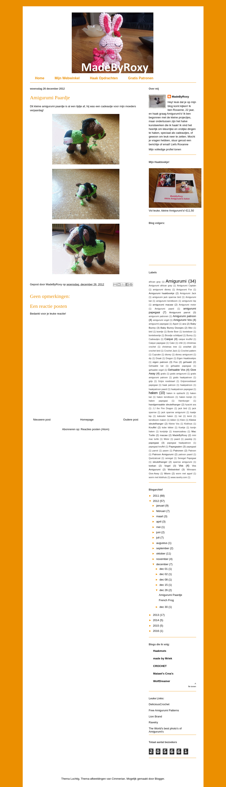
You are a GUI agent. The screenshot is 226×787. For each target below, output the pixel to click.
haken (153, 393)
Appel (175, 324)
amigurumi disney (162, 289)
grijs (151, 381)
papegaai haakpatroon (179, 443)
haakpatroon (186, 385)
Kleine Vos (174, 424)
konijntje (164, 431)
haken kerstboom (165, 397)
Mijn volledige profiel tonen (165, 149)
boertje (160, 332)
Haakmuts (159, 650)
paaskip (188, 439)
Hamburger (183, 401)
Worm (167, 473)
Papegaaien (175, 446)
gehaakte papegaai (181, 366)
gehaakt (187, 362)
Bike (190, 328)
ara (184, 323)
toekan (152, 465)
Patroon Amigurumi (163, 454)
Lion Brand (155, 716)
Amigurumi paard (164, 309)
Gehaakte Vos (176, 369)
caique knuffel (186, 339)
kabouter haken (165, 416)
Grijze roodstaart (166, 381)
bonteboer (188, 332)
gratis (163, 374)
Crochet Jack (170, 351)
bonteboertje (155, 335)
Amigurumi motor (187, 305)
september (163, 548)
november (162, 559)
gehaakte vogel (156, 370)
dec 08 (164, 579)
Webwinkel (174, 469)
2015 (156, 625)
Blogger (159, 778)
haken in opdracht (176, 393)
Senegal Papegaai (187, 458)
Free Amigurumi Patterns (164, 710)
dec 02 (164, 574)
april (159, 521)
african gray (155, 282)
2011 (156, 495)
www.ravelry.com (179, 477)
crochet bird (154, 351)
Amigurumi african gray (160, 285)
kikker (173, 420)
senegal (169, 458)
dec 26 (164, 590)
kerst (189, 416)
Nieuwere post (42, 419)
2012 (156, 501)
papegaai (154, 442)
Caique (168, 339)
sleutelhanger (160, 461)
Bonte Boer (173, 332)
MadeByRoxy (180, 96)
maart (160, 516)
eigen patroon (160, 362)
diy (150, 358)
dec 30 (164, 606)
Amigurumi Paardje (170, 595)
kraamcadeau (179, 431)
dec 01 (164, 568)
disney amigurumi (184, 354)
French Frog (166, 600)
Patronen (178, 450)
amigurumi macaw (163, 304)
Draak (159, 358)
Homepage (87, 419)
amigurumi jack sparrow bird (166, 297)
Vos (181, 465)
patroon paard (185, 454)
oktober (161, 553)
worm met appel (184, 473)
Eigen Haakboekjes (186, 358)
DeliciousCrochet (159, 704)
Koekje (182, 427)
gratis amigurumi (178, 374)
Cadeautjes (154, 339)
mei (158, 527)
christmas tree (169, 347)
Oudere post (130, 419)
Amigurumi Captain (186, 285)
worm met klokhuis (158, 477)
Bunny (189, 335)
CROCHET (160, 666)
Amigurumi (176, 281)
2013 (156, 614)
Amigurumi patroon (184, 316)
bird (150, 332)
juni (158, 532)
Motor (166, 439)
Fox (176, 362)
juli (158, 537)
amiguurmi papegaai (159, 324)
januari (160, 505)
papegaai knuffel (157, 447)
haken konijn (185, 397)
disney (168, 354)
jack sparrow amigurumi (173, 412)
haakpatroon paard (158, 389)
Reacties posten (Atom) (95, 429)
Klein (182, 420)
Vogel (167, 465)
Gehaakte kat (156, 366)
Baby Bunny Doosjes (172, 327)
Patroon (192, 451)
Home (39, 78)
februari (161, 511)
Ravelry (153, 722)
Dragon (169, 358)
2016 (156, 630)
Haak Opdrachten (104, 78)
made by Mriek (162, 658)
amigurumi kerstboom (167, 301)
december (162, 564)
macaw (164, 435)
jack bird (182, 408)
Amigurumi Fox (184, 289)
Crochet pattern (188, 351)
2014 (156, 620)
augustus (162, 543)
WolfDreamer (161, 681)
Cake (171, 343)
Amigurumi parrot (179, 312)
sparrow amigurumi (182, 462)
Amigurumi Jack (188, 293)
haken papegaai (158, 401)
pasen (166, 451)
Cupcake (156, 354)
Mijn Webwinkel (67, 78)
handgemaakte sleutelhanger (165, 404)
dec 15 (164, 584)
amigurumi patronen (158, 316)
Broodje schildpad (173, 335)
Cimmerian (118, 778)
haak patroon (169, 385)
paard (177, 439)
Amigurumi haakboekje (161, 293)
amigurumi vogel (161, 320)
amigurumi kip (189, 301)
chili (180, 343)
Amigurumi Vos (182, 319)
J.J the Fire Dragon (163, 408)
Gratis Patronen (140, 78)
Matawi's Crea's (163, 673)
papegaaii (191, 447)
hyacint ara (190, 404)
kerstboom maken (157, 420)
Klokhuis (188, 424)
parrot (155, 451)
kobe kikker (167, 427)
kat (180, 416)
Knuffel (152, 427)
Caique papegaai (157, 343)
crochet (187, 346)
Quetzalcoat (154, 458)
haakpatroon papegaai (182, 389)
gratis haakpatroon (182, 377)
